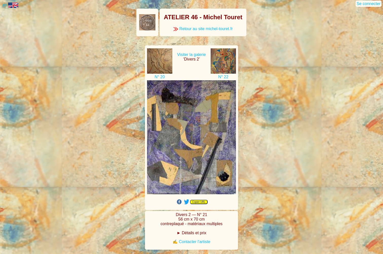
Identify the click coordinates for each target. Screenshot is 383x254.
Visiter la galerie (191, 54)
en (10, 5)
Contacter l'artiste (194, 242)
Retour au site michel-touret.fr (203, 29)
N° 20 (160, 77)
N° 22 (223, 77)
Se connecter (368, 4)
